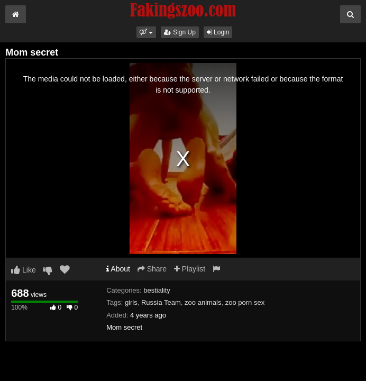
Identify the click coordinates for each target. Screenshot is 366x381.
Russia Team (161, 302)
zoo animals (203, 302)
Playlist (189, 269)
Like (23, 270)
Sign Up (180, 32)
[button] (146, 32)
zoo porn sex (244, 302)
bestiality (156, 290)
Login (218, 32)
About (118, 269)
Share (152, 269)
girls (131, 302)
